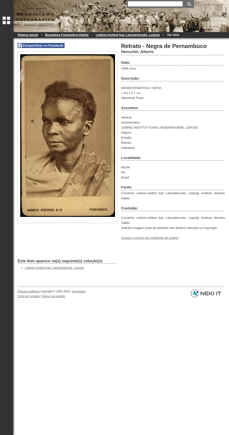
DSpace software (29, 291)
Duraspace (79, 291)
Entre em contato (29, 296)
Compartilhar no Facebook (43, 45)
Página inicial (28, 35)
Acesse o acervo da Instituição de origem (150, 238)
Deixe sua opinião (53, 296)
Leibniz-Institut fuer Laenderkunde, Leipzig (128, 35)
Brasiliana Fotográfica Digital (66, 35)
